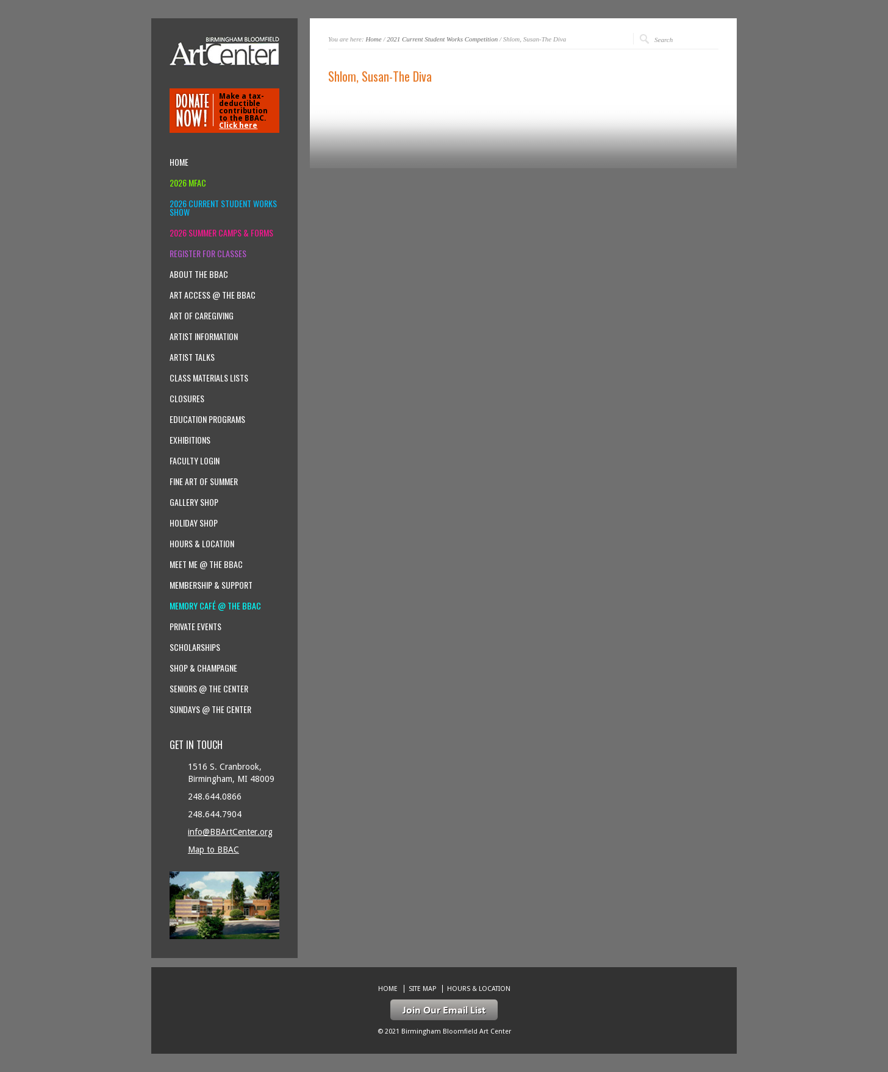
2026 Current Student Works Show (223, 207)
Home (373, 39)
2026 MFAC (188, 183)
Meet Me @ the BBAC (206, 564)
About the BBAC (199, 274)
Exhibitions (190, 440)
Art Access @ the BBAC (213, 295)
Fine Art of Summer (204, 481)
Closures (187, 398)
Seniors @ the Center (209, 688)
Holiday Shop (194, 523)
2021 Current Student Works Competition (442, 39)
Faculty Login (195, 460)
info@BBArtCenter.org (230, 832)
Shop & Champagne (203, 668)
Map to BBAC (213, 849)
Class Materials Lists (209, 378)
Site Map (422, 989)
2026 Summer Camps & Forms (221, 233)
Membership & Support (211, 585)
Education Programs (207, 419)
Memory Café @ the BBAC (215, 606)
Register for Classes (208, 253)
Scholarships (195, 647)
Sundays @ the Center (210, 709)
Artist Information (204, 336)
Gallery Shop (194, 502)
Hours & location (202, 543)
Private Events (195, 626)
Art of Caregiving (202, 315)
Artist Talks (192, 357)
